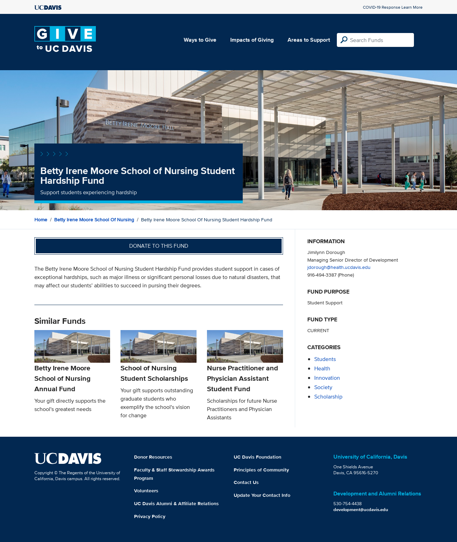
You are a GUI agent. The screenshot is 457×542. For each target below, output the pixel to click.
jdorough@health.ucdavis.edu (339, 267)
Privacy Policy (149, 516)
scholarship (328, 397)
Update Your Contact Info (262, 495)
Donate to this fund (158, 246)
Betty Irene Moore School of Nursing (94, 219)
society (323, 387)
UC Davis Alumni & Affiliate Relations (176, 503)
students (325, 359)
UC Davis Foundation (257, 456)
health (322, 368)
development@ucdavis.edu (360, 509)
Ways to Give (200, 40)
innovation (327, 378)
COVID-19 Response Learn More (393, 7)
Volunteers (146, 490)
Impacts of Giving (252, 40)
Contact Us (246, 482)
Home (40, 219)
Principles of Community (261, 469)
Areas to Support (309, 40)
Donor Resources (153, 456)
